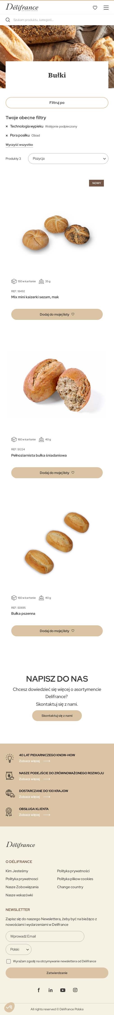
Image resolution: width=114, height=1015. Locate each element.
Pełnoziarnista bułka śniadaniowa (39, 455)
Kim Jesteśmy (17, 871)
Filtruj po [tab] (57, 102)
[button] (57, 314)
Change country (70, 887)
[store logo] (22, 7)
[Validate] (57, 972)
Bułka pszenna (23, 613)
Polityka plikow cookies (75, 878)
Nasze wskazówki (19, 895)
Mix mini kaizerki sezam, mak (35, 297)
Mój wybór (94, 7)
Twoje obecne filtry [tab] (26, 118)
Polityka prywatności (73, 871)
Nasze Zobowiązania (22, 887)
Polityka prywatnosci (22, 878)
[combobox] (57, 19)
